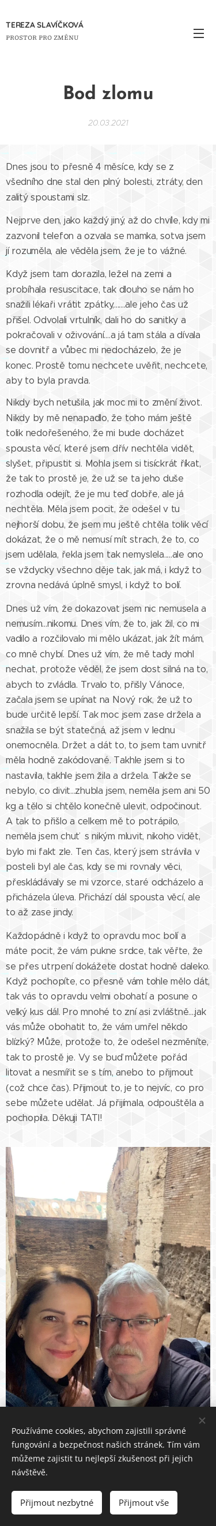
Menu (199, 33)
